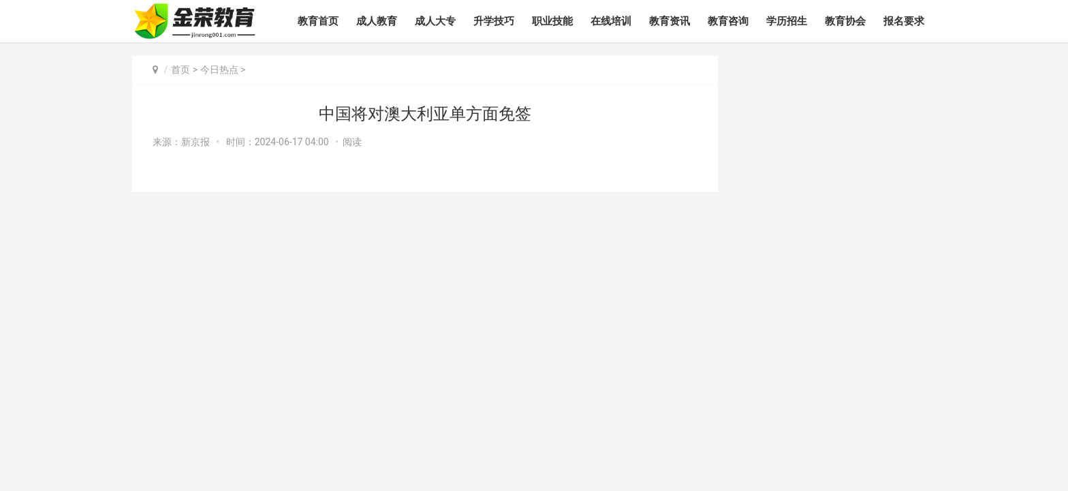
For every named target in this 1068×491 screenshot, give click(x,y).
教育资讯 (669, 21)
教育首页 (318, 21)
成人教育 (376, 21)
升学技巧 (493, 21)
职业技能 (552, 21)
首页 (180, 69)
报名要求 (903, 21)
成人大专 (435, 21)
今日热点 (219, 69)
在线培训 (611, 21)
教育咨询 (728, 21)
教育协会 (845, 21)
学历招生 (786, 21)
